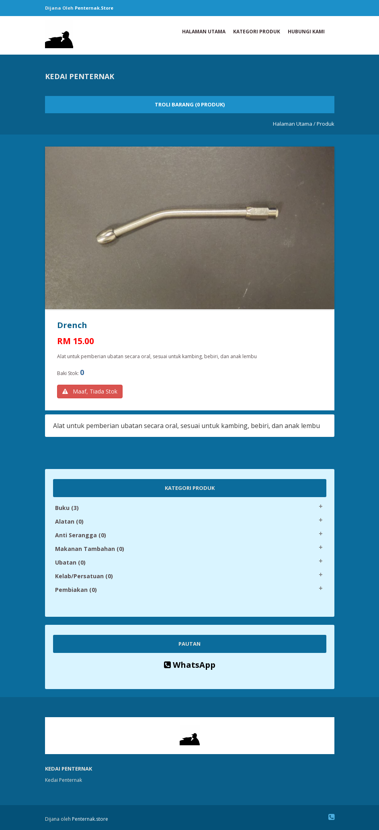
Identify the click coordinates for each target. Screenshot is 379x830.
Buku (67, 508)
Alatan (69, 521)
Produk (325, 123)
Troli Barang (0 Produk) (190, 104)
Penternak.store (94, 8)
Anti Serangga (80, 535)
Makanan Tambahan (89, 549)
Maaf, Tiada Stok (89, 391)
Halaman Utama (203, 31)
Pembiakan (76, 589)
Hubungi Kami (306, 31)
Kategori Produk (256, 31)
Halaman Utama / (294, 123)
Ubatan (70, 562)
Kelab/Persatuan (84, 576)
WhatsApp (189, 664)
